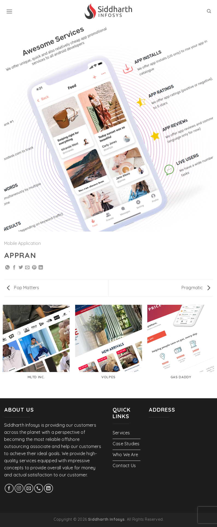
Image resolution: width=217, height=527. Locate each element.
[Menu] (9, 11)
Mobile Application (22, 243)
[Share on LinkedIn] (41, 267)
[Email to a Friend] (27, 267)
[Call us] (38, 488)
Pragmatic (195, 287)
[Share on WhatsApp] (7, 267)
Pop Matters (23, 287)
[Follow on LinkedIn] (48, 488)
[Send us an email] (28, 488)
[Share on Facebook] (14, 267)
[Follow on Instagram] (19, 488)
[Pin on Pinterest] (34, 267)
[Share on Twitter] (21, 267)
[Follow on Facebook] (9, 488)
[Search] (209, 11)
